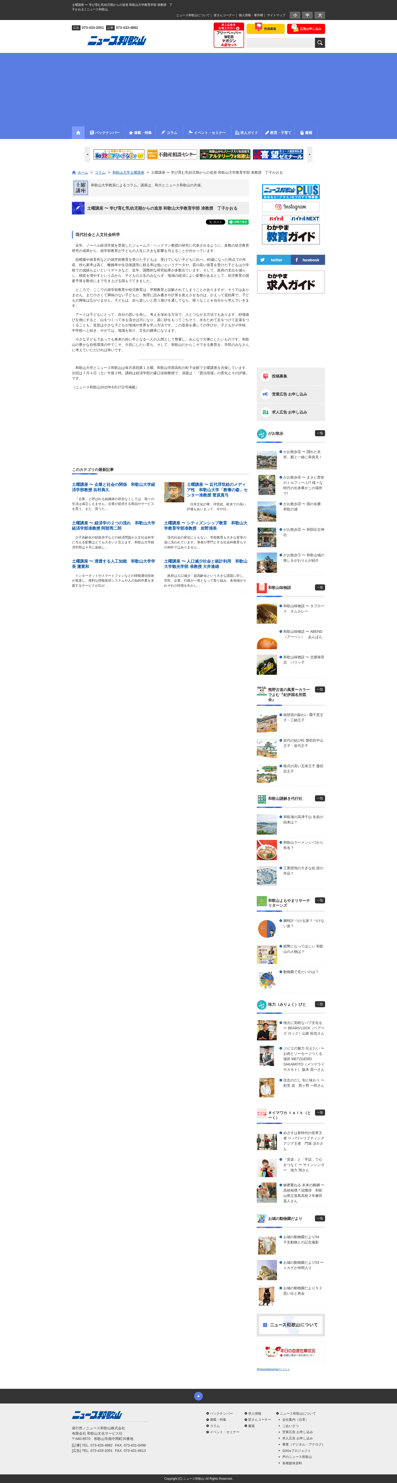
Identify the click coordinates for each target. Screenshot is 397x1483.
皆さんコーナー (224, 15)
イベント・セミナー (225, 1432)
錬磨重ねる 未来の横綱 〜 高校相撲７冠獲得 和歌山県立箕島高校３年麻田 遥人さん (303, 1193)
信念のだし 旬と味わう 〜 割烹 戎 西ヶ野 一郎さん (303, 1082)
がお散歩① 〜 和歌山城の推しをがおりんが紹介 (303, 557)
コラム (215, 1426)
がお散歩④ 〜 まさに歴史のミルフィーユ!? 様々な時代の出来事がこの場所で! (303, 485)
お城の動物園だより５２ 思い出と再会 (304, 1290)
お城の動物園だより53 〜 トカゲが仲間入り (303, 1265)
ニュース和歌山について (193, 15)
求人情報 (254, 1413)
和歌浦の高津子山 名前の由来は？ (303, 819)
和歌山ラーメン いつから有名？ (303, 845)
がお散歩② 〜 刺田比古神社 (303, 532)
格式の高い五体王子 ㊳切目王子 (303, 768)
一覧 (320, 433)
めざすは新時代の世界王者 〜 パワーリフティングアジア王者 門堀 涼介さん (303, 1141)
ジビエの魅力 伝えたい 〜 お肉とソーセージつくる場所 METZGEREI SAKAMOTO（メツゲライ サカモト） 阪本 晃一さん (304, 1059)
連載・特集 (218, 1419)
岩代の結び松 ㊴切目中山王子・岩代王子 (303, 743)
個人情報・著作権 (251, 15)
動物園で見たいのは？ (301, 972)
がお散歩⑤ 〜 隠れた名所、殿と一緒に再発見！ (302, 454)
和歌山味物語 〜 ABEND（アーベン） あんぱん (302, 634)
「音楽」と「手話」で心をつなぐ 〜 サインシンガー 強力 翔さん (303, 1164)
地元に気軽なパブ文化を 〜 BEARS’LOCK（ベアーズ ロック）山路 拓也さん (304, 1028)
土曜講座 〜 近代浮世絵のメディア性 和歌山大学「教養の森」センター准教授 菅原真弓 (217, 489)
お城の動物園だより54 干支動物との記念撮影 (303, 1239)
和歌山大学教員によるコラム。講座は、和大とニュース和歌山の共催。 (147, 185)
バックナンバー (221, 1413)
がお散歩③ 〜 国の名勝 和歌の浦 (303, 506)
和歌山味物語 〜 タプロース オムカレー (303, 608)
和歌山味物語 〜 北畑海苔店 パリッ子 (303, 659)
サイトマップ (276, 15)
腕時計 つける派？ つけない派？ (303, 923)
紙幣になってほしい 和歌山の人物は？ (303, 949)
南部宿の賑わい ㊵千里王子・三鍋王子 (303, 717)
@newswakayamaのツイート (273, 1369)
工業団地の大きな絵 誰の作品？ (303, 870)
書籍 (251, 1426)
